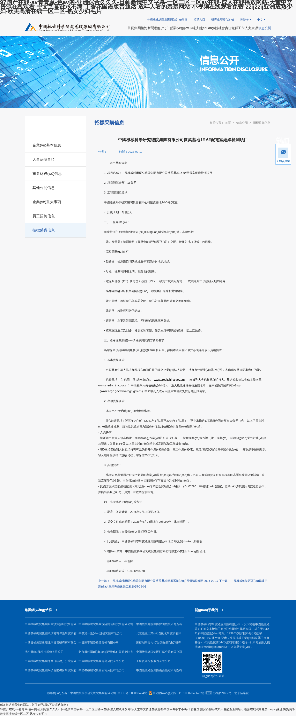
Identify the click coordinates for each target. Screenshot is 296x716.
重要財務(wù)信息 (55, 173)
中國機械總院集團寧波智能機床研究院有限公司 (50, 672)
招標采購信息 (55, 229)
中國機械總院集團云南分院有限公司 (102, 670)
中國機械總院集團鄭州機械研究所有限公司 (159, 625)
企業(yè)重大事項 (55, 201)
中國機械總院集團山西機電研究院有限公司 (159, 672)
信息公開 (242, 122)
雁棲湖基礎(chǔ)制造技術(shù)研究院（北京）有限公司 (158, 644)
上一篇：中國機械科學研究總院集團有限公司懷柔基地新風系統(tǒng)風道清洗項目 (158, 580)
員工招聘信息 (55, 215)
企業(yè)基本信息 (55, 144)
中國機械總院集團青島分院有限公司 (102, 661)
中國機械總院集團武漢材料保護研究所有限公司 (50, 635)
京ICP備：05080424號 (132, 693)
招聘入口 (199, 19)
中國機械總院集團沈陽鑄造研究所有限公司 (106, 624)
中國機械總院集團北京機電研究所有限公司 (50, 644)
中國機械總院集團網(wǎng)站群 (167, 19)
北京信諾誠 (241, 693)
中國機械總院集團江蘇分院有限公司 (159, 651)
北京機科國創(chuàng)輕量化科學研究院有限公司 (106, 653)
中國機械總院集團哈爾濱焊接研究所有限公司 (50, 625)
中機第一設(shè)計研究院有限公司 (101, 633)
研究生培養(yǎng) (222, 19)
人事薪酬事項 (55, 159)
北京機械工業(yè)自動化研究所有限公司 (158, 635)
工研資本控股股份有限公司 (153, 661)
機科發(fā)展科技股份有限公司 (44, 651)
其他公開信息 (55, 187)
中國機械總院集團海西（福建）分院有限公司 (50, 662)
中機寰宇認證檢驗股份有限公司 (99, 642)
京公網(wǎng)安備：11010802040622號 (176, 693)
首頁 (228, 122)
